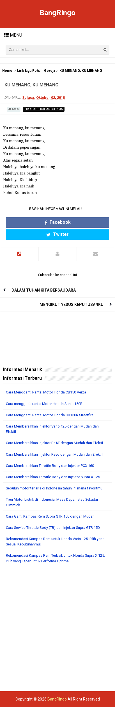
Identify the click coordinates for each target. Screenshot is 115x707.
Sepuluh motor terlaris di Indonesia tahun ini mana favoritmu (54, 488)
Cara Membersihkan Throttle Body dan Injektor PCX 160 (50, 466)
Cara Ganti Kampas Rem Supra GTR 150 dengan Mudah (50, 516)
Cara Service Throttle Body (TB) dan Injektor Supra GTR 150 (53, 527)
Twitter (57, 234)
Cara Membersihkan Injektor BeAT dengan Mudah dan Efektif (54, 443)
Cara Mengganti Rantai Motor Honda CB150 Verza (46, 392)
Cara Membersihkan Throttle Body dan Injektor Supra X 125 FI (55, 477)
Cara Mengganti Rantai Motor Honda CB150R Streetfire (49, 415)
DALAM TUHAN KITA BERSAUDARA (44, 290)
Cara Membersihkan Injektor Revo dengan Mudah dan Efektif (54, 454)
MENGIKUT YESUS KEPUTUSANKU (72, 304)
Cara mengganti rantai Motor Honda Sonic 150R (44, 404)
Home (7, 71)
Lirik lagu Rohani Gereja (36, 71)
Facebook (58, 222)
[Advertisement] (57, 627)
